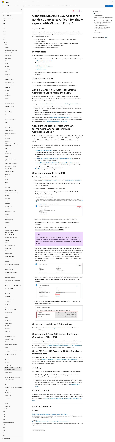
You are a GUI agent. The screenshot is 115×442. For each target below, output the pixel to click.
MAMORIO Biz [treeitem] (8, 203)
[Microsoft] (3, 2)
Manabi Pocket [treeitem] (8, 205)
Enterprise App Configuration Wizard (59, 117)
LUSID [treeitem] (6, 176)
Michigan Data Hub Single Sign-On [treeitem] (13, 282)
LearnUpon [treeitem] (7, 84)
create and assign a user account (54, 328)
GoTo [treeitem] (6, 153)
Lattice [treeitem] (6, 57)
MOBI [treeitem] (6, 314)
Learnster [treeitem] (7, 121)
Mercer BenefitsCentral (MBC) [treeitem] (12, 261)
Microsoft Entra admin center (49, 104)
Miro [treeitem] (6, 303)
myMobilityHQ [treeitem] (8, 392)
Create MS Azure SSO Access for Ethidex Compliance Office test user (55, 162)
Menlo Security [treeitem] (8, 250)
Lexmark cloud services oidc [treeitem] (11, 189)
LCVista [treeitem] (7, 62)
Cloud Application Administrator (45, 67)
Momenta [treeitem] (7, 327)
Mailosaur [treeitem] (7, 200)
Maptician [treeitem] (7, 219)
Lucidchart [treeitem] (7, 170)
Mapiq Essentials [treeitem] (9, 216)
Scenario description (98, 15)
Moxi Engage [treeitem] (8, 356)
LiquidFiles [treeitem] (7, 132)
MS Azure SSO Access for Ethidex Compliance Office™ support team (59, 239)
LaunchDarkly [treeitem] (8, 54)
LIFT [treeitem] (6, 111)
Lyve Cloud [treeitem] (7, 184)
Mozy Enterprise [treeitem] (9, 361)
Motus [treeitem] (6, 343)
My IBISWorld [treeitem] (8, 389)
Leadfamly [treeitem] (7, 65)
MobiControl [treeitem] (8, 317)
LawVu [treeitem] (6, 60)
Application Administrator (43, 65)
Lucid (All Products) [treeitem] (9, 168)
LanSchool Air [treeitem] (8, 52)
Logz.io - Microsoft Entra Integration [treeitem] (10, 156)
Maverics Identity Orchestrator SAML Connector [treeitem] (12, 227)
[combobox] (12, 13)
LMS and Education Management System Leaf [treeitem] (12, 141)
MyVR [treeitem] (6, 400)
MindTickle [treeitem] (7, 293)
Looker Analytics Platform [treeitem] (11, 160)
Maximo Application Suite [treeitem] (11, 234)
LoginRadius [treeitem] (8, 150)
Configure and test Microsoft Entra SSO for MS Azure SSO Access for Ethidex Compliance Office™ (103, 22)
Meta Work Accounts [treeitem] (10, 274)
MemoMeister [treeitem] (8, 244)
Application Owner (41, 69)
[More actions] (81, 11)
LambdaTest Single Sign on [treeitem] (11, 46)
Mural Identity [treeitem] (8, 368)
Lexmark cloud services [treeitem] (10, 186)
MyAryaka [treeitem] (7, 381)
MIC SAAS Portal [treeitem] (9, 285)
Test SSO (37, 169)
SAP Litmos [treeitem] (7, 137)
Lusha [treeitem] (6, 173)
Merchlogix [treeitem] (7, 263)
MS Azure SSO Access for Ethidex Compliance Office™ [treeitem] (13, 365)
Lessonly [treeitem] (7, 97)
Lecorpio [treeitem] (7, 87)
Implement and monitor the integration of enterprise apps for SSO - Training (49, 414)
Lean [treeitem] (6, 68)
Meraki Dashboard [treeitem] (9, 252)
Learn (34, 11)
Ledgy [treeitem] (6, 89)
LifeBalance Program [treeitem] (9, 103)
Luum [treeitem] (6, 178)
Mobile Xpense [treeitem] (8, 319)
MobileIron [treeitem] (7, 322)
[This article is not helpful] (107, 37)
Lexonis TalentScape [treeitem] (9, 100)
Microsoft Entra (40, 11)
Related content (97, 32)
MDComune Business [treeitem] (10, 242)
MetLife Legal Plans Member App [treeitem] (12, 277)
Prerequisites (97, 13)
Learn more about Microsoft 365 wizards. (56, 121)
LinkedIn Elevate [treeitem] (9, 124)
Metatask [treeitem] (7, 271)
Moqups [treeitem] (7, 338)
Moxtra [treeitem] (7, 359)
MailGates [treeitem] (7, 197)
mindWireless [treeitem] (8, 298)
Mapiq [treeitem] (6, 213)
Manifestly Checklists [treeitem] (10, 208)
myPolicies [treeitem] (7, 394)
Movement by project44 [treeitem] (10, 351)
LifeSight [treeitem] (7, 105)
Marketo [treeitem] (7, 224)
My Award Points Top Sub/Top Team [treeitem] (13, 384)
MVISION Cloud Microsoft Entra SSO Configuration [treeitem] (12, 375)
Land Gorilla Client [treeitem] (9, 49)
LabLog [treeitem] (7, 41)
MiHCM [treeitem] (7, 287)
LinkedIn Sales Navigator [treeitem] (10, 129)
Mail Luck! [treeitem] (7, 194)
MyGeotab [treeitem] (7, 386)
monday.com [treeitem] (8, 330)
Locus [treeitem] (6, 145)
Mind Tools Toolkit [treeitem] (9, 295)
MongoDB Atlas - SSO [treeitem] (10, 333)
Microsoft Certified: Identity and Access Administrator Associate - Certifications (50, 421)
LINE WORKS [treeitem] (8, 113)
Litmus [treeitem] (6, 119)
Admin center (109, 6)
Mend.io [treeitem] (7, 247)
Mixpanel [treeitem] (7, 311)
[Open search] (108, 2)
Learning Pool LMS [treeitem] (9, 81)
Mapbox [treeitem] (7, 211)
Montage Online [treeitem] (9, 335)
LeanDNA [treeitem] (7, 70)
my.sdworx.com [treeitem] (8, 397)
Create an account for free (43, 61)
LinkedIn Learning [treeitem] (9, 127)
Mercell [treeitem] (7, 258)
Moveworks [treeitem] (7, 353)
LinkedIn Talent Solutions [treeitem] (10, 116)
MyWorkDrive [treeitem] (8, 402)
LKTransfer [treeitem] (7, 135)
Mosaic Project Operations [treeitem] (11, 341)
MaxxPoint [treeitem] (7, 236)
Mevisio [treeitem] (7, 279)
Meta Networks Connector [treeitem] (11, 268)
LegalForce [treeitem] (7, 92)
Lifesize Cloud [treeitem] (8, 108)
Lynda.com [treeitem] (7, 181)
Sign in (111, 2)
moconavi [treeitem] (7, 325)
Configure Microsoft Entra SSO (43, 150)
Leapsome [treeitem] (7, 73)
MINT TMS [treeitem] (7, 301)
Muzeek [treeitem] (7, 371)
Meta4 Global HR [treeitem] (9, 266)
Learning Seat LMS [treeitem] (9, 78)
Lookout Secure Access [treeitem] (10, 162)
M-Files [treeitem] (7, 192)
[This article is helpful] (105, 37)
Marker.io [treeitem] (7, 221)
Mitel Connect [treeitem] (8, 309)
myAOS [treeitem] (7, 378)
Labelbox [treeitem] (7, 44)
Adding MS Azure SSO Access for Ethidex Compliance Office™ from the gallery (103, 18)
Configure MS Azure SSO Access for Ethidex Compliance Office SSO (53, 158)
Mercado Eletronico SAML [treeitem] (11, 255)
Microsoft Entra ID (51, 11)
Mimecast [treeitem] (7, 290)
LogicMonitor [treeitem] (8, 147)
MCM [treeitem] (6, 239)
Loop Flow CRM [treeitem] (8, 165)
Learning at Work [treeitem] (9, 76)
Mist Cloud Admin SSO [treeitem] (10, 306)
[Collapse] (21, 10)
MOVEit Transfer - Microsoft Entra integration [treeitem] (13, 347)
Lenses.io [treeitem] (7, 95)
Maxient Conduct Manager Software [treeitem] (13, 231)
